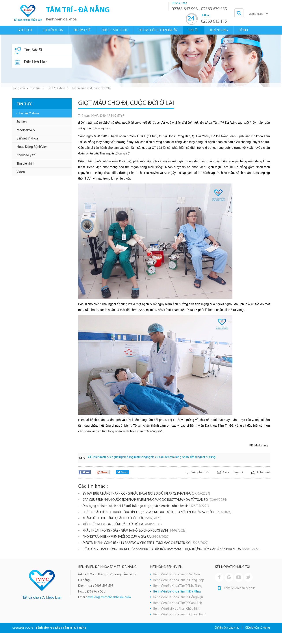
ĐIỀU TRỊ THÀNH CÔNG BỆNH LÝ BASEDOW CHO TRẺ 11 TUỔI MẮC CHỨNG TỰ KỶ (145, 543)
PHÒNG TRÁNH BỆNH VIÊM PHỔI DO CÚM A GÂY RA (126, 537)
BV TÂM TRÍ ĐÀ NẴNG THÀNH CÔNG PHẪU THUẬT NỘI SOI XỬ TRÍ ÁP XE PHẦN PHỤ (146, 493)
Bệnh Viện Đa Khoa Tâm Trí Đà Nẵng (177, 591)
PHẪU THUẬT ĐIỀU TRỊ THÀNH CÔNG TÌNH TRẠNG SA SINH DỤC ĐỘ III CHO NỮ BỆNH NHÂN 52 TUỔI (157, 512)
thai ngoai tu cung (203, 457)
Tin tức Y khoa (56, 88)
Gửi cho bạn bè (233, 472)
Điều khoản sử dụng (257, 627)
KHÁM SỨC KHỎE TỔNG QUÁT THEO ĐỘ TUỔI (122, 518)
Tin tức (36, 88)
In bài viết (263, 472)
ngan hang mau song (133, 457)
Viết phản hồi (200, 472)
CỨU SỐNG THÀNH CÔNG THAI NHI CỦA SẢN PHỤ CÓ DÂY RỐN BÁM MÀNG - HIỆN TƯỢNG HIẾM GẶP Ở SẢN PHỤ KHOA (171, 549)
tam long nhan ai (181, 457)
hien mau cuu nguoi (106, 457)
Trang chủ (18, 88)
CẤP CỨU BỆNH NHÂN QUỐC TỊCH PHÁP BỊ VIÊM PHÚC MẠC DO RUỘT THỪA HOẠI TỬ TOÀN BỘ (155, 500)
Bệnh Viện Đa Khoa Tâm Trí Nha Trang (177, 586)
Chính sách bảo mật (227, 627)
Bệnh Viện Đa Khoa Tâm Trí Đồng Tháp (178, 580)
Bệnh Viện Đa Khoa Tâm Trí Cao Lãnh (177, 603)
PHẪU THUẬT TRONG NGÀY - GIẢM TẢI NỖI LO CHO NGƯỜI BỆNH (135, 530)
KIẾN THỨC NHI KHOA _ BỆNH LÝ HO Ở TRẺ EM (122, 524)
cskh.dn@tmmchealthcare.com (109, 597)
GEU (91, 457)
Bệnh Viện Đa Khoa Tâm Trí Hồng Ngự (178, 597)
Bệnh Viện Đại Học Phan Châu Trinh (176, 609)
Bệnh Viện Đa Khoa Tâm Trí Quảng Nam (179, 614)
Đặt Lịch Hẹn (31, 62)
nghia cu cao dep (158, 457)
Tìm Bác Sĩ (28, 50)
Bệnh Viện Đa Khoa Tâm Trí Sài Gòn (176, 574)
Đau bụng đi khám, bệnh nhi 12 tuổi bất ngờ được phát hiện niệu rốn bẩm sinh (146, 506)
